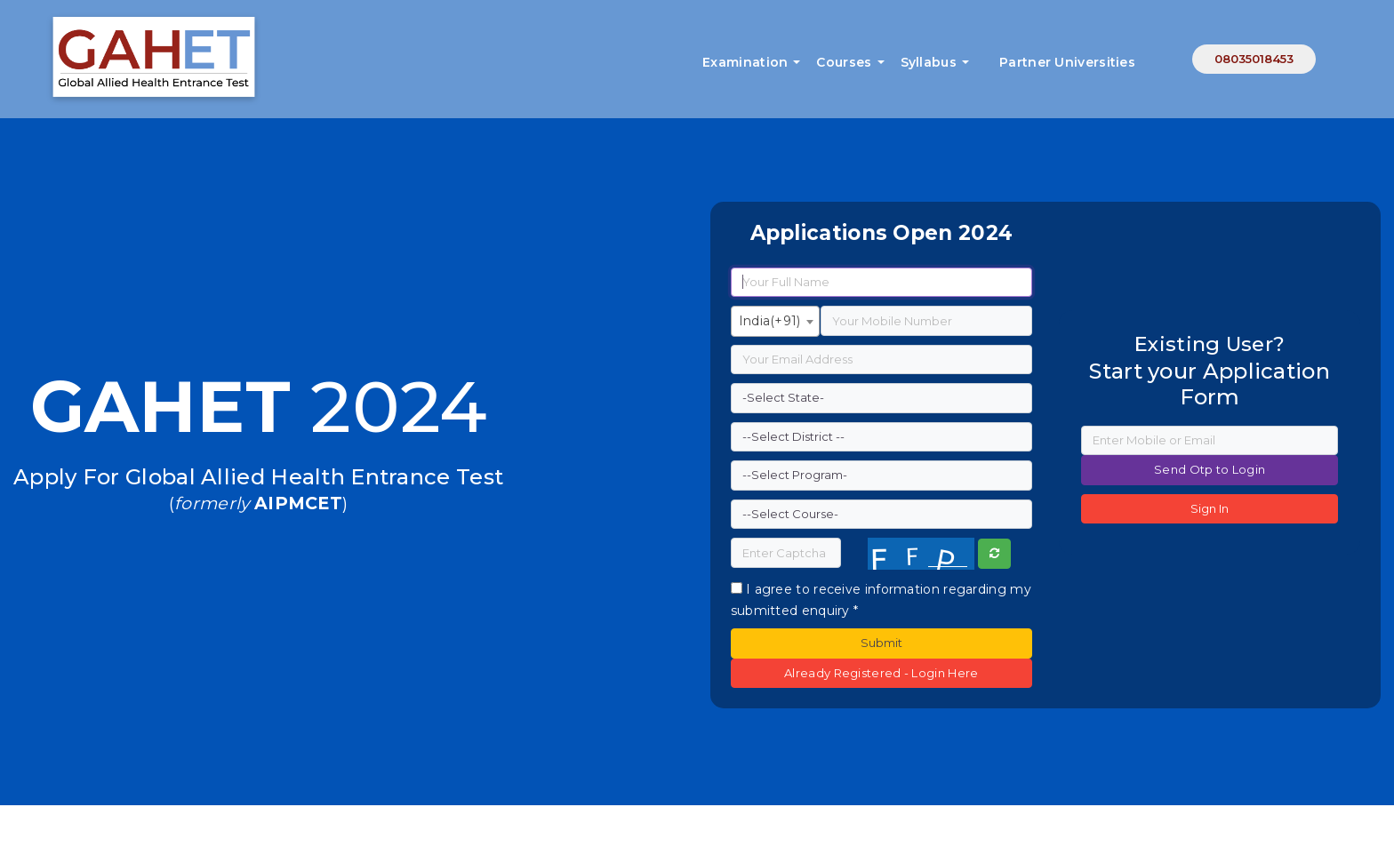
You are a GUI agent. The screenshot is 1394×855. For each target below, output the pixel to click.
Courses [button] (843, 62)
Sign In (1209, 508)
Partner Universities (1067, 62)
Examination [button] (745, 62)
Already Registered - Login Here (881, 673)
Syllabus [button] (929, 62)
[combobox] (775, 321)
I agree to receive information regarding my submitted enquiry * (881, 600)
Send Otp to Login (1209, 469)
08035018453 (1254, 59)
